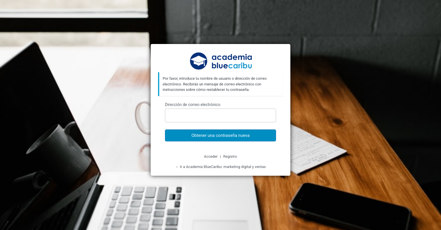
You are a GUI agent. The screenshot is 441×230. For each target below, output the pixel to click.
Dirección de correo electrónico (192, 104)
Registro (230, 156)
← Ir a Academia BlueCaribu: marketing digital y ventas (220, 167)
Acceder (211, 156)
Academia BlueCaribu (220, 61)
